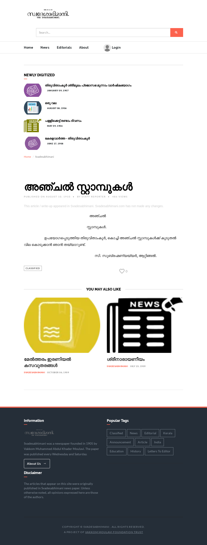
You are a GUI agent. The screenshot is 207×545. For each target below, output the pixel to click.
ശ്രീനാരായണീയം (125, 359)
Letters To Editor (159, 451)
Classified (33, 268)
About (84, 47)
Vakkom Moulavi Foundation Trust (114, 532)
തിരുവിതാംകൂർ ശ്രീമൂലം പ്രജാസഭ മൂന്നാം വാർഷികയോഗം (88, 85)
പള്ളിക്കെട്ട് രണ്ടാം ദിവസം (63, 120)
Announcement (120, 442)
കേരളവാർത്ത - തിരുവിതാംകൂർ (67, 138)
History (135, 451)
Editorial (150, 433)
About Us (36, 463)
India (157, 442)
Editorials (64, 47)
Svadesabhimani (34, 372)
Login (112, 48)
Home (28, 47)
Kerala (167, 433)
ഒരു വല (50, 103)
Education (117, 451)
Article (142, 442)
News (44, 47)
